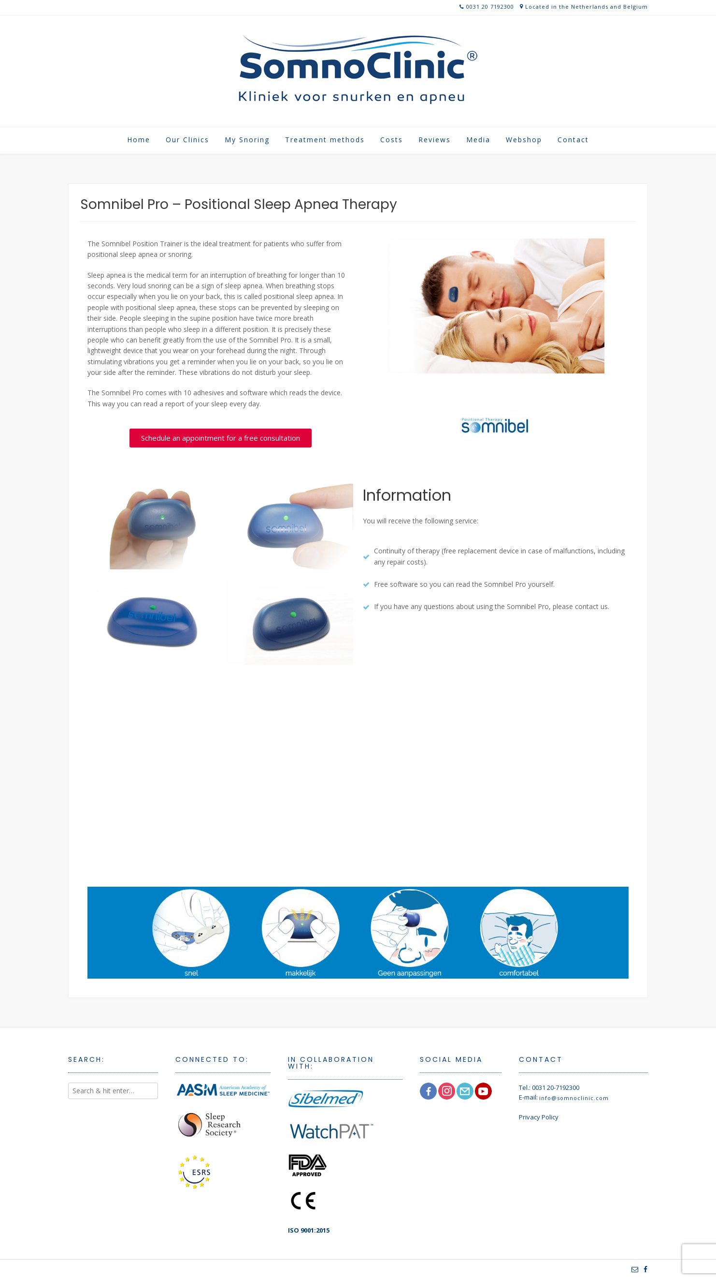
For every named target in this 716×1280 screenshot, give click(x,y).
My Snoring (247, 139)
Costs (391, 139)
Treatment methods (325, 139)
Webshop (524, 139)
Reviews (434, 139)
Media (478, 139)
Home (138, 139)
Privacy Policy (538, 1117)
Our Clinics (187, 139)
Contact (573, 139)
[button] (220, 438)
